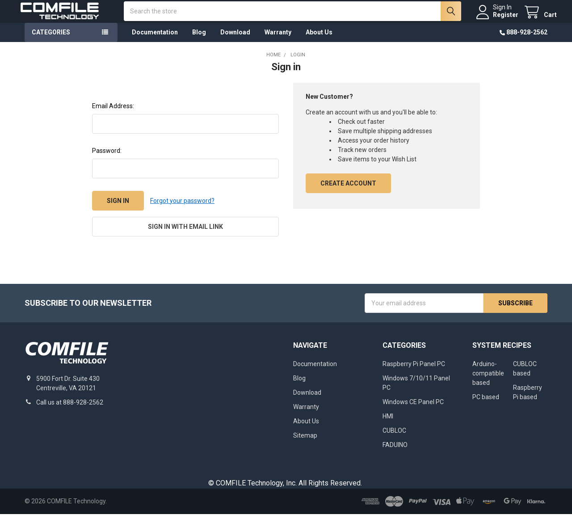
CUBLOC (394, 439)
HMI (388, 425)
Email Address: (113, 115)
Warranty (278, 41)
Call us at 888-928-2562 (69, 411)
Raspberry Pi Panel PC (414, 372)
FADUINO (395, 453)
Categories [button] (51, 41)
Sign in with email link (185, 236)
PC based (485, 405)
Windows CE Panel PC (413, 410)
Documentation (155, 41)
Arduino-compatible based (488, 382)
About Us (319, 41)
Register (496, 19)
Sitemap (305, 444)
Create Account (348, 192)
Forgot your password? (182, 209)
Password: (107, 160)
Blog (199, 41)
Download (235, 41)
